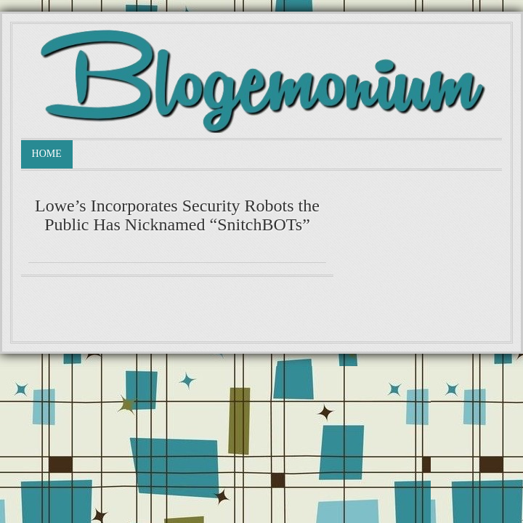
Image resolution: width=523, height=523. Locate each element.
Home (47, 153)
